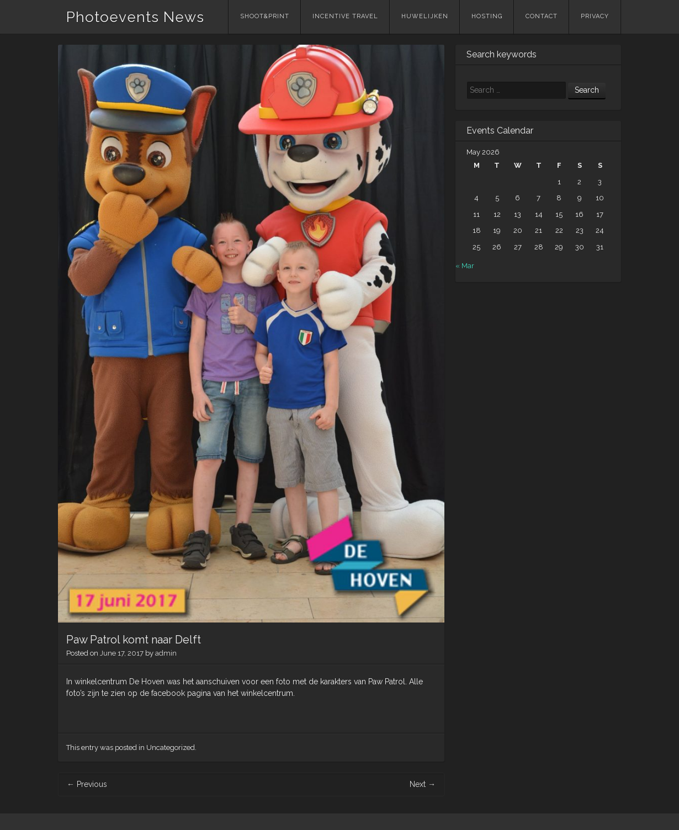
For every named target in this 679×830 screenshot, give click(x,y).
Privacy (595, 16)
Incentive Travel (345, 16)
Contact (542, 16)
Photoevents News (135, 17)
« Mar (464, 266)
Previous (87, 784)
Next (423, 784)
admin (166, 653)
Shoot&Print (264, 16)
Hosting (486, 16)
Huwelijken (424, 16)
